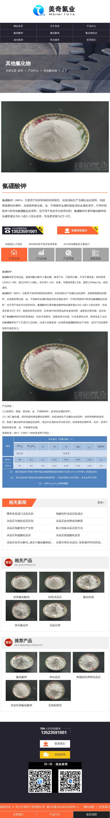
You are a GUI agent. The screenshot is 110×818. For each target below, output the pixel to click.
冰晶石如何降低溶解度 (69, 521)
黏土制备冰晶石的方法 (69, 528)
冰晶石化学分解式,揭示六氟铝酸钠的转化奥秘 (34, 542)
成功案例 (18, 40)
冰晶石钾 (55, 625)
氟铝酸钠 (55, 33)
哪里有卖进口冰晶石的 (20, 513)
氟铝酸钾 (18, 33)
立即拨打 (18, 814)
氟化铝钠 (88, 597)
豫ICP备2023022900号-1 (63, 807)
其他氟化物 (50, 70)
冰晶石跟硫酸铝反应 (68, 535)
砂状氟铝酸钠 (21, 597)
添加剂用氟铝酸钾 (21, 705)
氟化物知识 (91, 33)
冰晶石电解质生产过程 (20, 528)
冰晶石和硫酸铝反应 (19, 535)
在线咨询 (60, 754)
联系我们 (91, 40)
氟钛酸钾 (58, 305)
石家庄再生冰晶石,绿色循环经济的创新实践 (82, 542)
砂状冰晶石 (55, 597)
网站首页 (18, 26)
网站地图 (89, 807)
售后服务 (55, 40)
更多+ (100, 502)
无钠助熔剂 (55, 705)
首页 (20, 70)
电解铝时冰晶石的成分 (69, 513)
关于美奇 (55, 26)
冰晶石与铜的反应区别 (20, 521)
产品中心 (91, 26)
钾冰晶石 (55, 677)
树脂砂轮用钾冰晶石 (88, 677)
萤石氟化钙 (21, 625)
